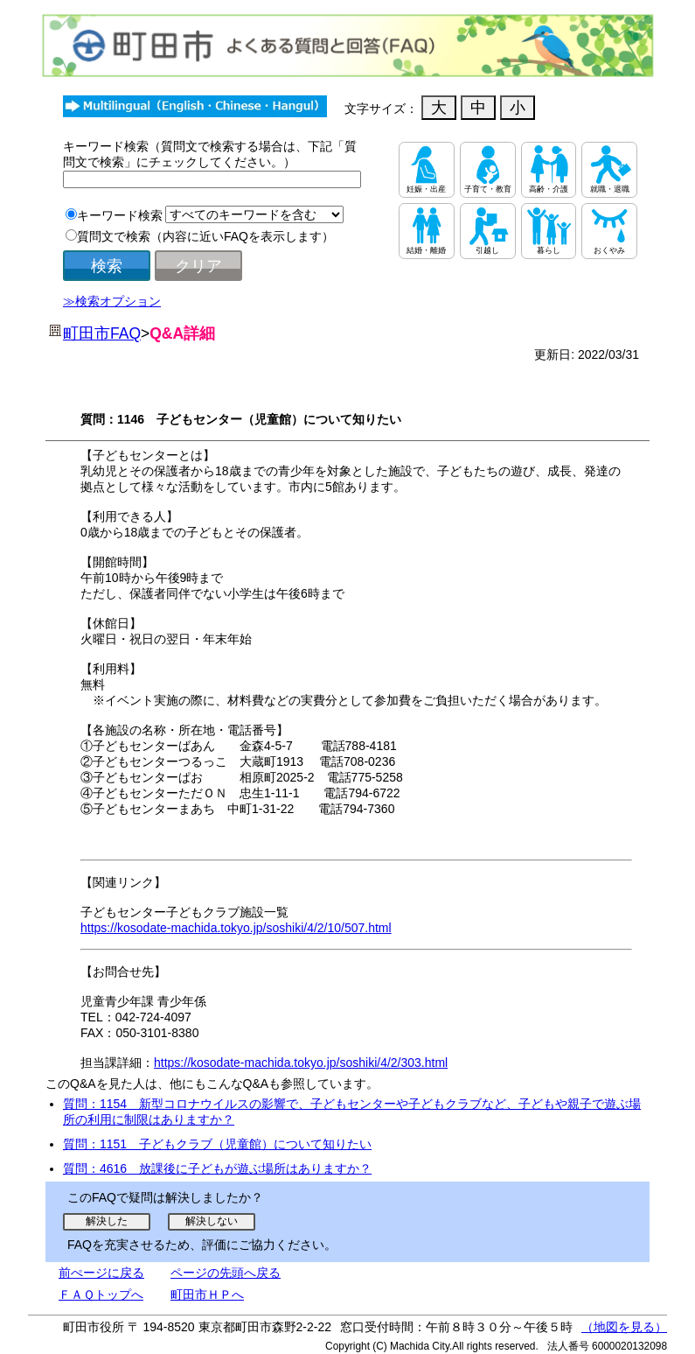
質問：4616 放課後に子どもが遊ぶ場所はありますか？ (217, 1168)
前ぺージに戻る (101, 1273)
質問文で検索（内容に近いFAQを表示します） (205, 236)
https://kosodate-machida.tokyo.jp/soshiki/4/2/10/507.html (236, 928)
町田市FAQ (102, 333)
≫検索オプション (112, 301)
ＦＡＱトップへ (101, 1294)
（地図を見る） (624, 1327)
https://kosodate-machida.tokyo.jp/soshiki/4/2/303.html (301, 1063)
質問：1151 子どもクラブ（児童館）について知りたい (217, 1144)
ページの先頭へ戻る (225, 1273)
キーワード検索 (120, 215)
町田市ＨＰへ (207, 1294)
